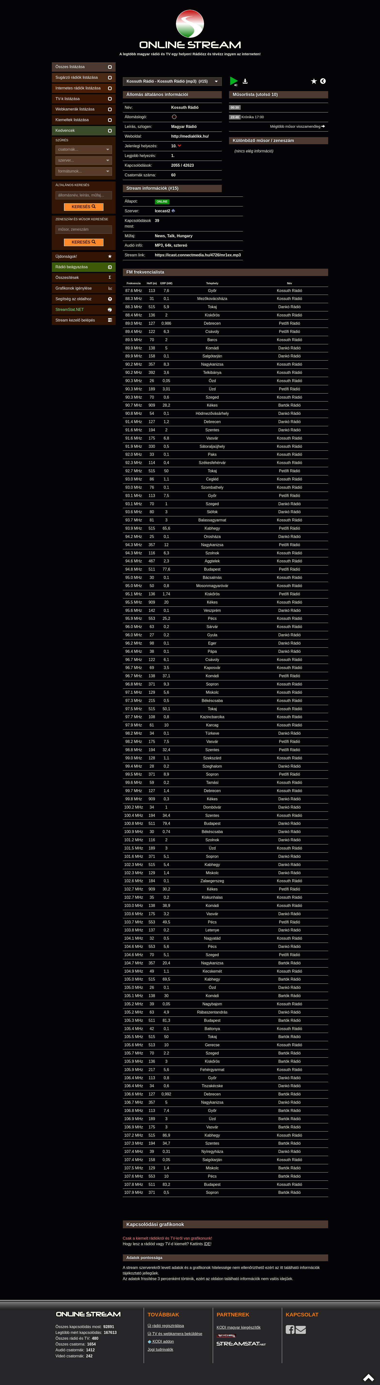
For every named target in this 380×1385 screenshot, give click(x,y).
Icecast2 (162, 211)
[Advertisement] (225, 68)
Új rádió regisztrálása (166, 1326)
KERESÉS (83, 207)
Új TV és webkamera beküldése (175, 1334)
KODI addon (161, 1341)
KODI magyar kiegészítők (239, 1327)
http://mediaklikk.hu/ (190, 136)
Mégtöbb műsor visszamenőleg (297, 126)
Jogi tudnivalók (160, 1349)
